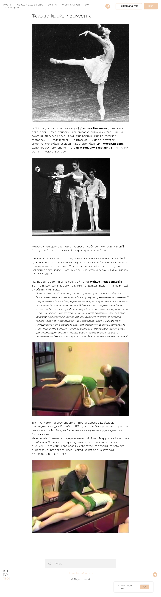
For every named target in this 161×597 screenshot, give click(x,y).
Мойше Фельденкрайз (30, 4)
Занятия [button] (52, 4)
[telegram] (107, 6)
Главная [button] (7, 4)
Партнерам (12, 7)
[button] (129, 6)
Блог (87, 4)
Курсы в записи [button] (71, 4)
